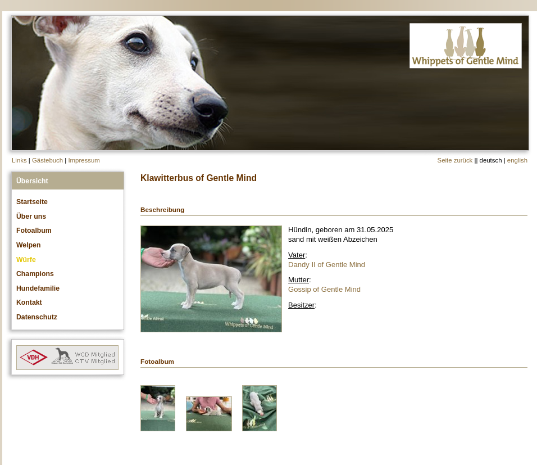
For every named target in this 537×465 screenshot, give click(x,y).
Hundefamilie (38, 288)
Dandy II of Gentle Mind (326, 264)
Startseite (32, 202)
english (517, 160)
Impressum (83, 160)
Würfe (26, 260)
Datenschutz (36, 317)
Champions (35, 274)
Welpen (28, 245)
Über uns (31, 216)
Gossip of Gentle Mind (324, 289)
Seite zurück (455, 160)
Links (19, 160)
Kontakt (29, 302)
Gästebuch (47, 160)
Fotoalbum (34, 230)
